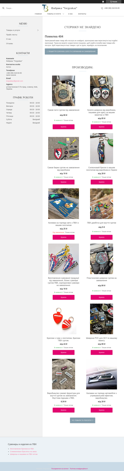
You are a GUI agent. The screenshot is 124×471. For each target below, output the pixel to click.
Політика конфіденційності (79, 469)
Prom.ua (73, 464)
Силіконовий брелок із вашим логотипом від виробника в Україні (101, 169)
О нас (70, 14)
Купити (63, 127)
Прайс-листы (11, 35)
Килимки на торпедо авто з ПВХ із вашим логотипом (63, 224)
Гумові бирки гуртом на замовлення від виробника (64, 169)
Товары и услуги (54, 14)
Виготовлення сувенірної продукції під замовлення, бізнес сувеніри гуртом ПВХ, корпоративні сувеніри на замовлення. (63, 281)
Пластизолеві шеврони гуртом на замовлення (101, 279)
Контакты (82, 14)
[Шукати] (3, 8)
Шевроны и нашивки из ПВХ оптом (23, 454)
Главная (38, 14)
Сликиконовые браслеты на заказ (23, 452)
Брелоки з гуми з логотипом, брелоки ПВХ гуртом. (63, 339)
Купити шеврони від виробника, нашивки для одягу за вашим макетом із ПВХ (101, 112)
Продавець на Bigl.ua (62, 466)
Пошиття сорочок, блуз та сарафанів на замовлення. (72, 51)
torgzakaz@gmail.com (14, 81)
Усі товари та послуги (81, 420)
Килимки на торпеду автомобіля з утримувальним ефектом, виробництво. (101, 395)
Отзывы (9, 43)
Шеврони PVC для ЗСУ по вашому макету (101, 339)
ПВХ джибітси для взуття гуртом (101, 223)
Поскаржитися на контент (60, 469)
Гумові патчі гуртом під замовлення (63, 110)
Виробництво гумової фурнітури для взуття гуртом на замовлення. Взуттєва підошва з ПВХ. (63, 395)
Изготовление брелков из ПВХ (22, 449)
